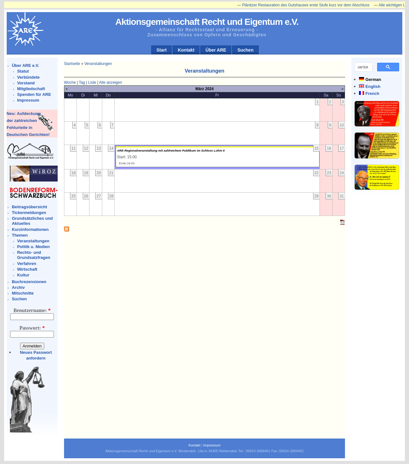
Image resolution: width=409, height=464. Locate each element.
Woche (70, 82)
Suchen (245, 50)
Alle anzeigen (110, 82)
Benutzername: (32, 310)
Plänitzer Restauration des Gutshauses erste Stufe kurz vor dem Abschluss (309, 5)
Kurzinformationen (30, 229)
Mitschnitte (23, 293)
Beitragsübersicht (29, 206)
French (372, 93)
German (373, 79)
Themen (20, 235)
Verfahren (26, 263)
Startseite (72, 63)
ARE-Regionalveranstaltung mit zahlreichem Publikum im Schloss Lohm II (171, 150)
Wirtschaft (27, 269)
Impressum (28, 100)
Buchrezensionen (29, 281)
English (372, 86)
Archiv (18, 287)
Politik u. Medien (33, 246)
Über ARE (215, 50)
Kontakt (186, 50)
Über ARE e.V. (25, 65)
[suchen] (363, 67)
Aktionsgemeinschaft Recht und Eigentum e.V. (206, 22)
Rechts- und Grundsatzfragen (33, 255)
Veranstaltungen (33, 241)
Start (161, 50)
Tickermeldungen (29, 212)
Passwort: (32, 328)
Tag (82, 82)
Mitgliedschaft (31, 88)
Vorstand (26, 83)
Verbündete (28, 77)
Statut (23, 71)
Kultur (23, 275)
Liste (92, 82)
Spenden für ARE (34, 94)
